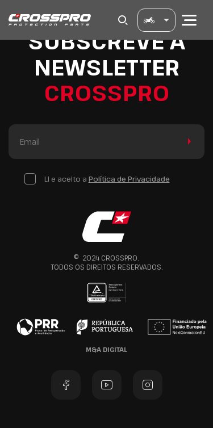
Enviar (187, 141)
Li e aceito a (107, 178)
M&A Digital (106, 349)
